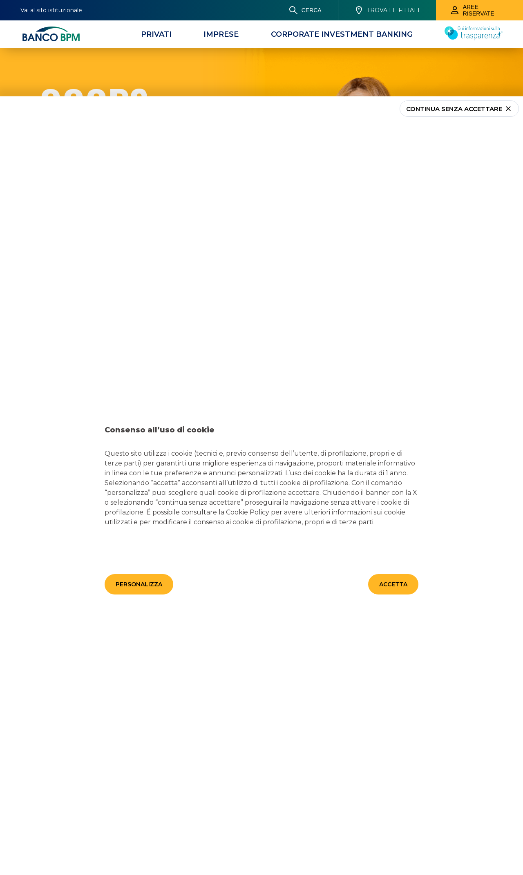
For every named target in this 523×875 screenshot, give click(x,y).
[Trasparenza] (474, 37)
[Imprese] (221, 34)
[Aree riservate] (479, 10)
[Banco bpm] (51, 34)
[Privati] (156, 34)
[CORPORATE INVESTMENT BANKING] (342, 34)
